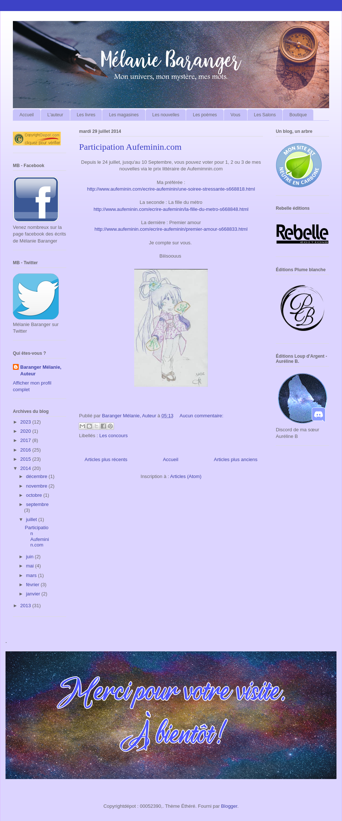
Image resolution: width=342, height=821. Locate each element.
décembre (37, 476)
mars (32, 575)
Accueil (26, 114)
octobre (34, 495)
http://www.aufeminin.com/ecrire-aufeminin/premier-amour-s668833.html (171, 229)
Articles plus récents (106, 459)
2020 (26, 431)
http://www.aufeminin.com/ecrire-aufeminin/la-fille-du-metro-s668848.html (170, 209)
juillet (32, 519)
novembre (37, 486)
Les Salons (265, 114)
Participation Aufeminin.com (130, 147)
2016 (26, 450)
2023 (26, 422)
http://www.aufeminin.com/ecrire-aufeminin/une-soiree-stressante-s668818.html (171, 189)
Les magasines (124, 114)
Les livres (86, 114)
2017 (26, 440)
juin (30, 556)
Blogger (229, 806)
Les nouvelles (165, 114)
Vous (236, 114)
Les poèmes (205, 114)
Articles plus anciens (236, 459)
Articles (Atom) (185, 476)
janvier (34, 594)
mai (30, 566)
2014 (26, 468)
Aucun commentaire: (201, 415)
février (33, 584)
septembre (37, 504)
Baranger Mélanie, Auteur (40, 370)
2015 (26, 459)
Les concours (113, 435)
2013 (26, 605)
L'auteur (55, 114)
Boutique (298, 114)
